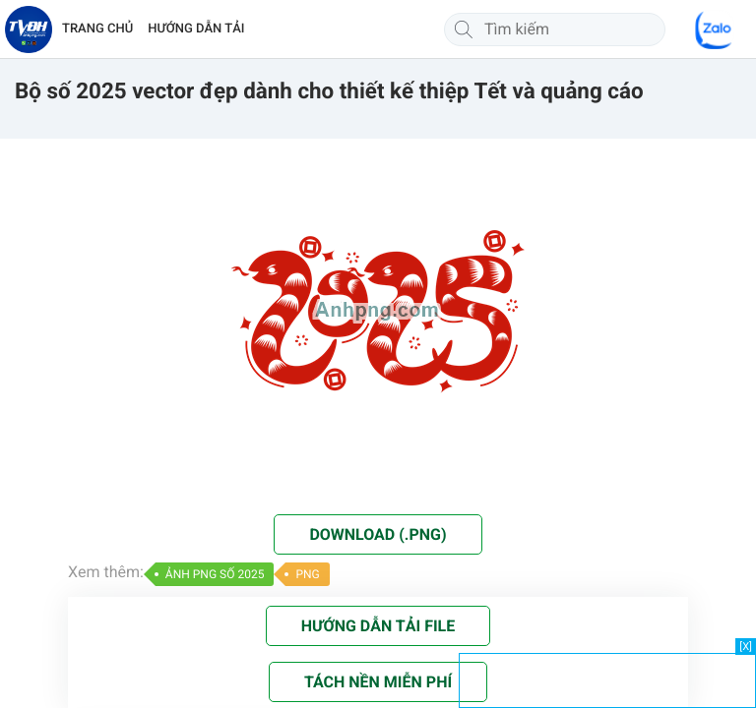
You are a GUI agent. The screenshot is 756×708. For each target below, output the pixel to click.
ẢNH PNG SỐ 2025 (215, 574)
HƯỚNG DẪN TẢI (196, 29)
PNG (307, 574)
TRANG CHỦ (97, 29)
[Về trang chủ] (28, 29)
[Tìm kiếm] (463, 29)
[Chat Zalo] (714, 29)
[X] (745, 646)
